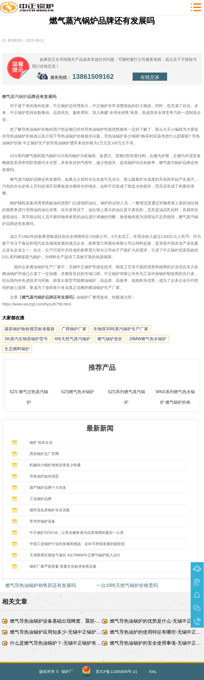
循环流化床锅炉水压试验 (50, 510)
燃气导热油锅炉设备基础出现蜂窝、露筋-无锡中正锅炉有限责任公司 (56, 621)
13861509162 (93, 76)
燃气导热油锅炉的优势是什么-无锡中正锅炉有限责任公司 (156, 621)
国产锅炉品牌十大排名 (48, 487)
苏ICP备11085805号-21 (116, 671)
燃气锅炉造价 (109, 339)
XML (153, 671)
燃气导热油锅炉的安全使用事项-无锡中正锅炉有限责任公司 (156, 643)
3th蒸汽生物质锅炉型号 (26, 339)
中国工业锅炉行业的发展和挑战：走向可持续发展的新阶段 (77, 544)
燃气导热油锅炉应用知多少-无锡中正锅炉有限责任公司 (56, 632)
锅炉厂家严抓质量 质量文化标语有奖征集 (63, 566)
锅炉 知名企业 (41, 442)
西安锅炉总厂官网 (44, 454)
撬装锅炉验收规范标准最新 (29, 329)
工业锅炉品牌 (41, 499)
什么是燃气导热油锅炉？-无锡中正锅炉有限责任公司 (56, 643)
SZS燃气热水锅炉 (77, 392)
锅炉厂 (67, 671)
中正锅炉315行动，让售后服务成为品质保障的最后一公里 (76, 532)
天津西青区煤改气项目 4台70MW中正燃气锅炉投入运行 (75, 555)
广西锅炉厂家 (74, 329)
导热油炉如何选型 (44, 476)
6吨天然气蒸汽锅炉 (72, 339)
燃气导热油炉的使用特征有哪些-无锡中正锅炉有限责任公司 (156, 632)
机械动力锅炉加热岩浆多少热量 (55, 465)
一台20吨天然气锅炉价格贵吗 (127, 585)
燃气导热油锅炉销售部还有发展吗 (40, 585)
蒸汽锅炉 (18, 96)
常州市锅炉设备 (42, 521)
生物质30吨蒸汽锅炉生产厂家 (120, 329)
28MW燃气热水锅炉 (147, 339)
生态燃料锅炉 (17, 349)
